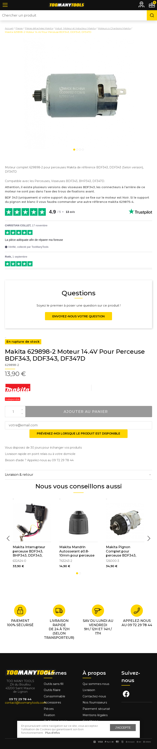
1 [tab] (74, 150)
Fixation (49, 715)
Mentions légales (95, 715)
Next (149, 538)
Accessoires (52, 702)
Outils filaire (52, 690)
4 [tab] (83, 150)
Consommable (54, 696)
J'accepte (123, 727)
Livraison (89, 690)
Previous (8, 538)
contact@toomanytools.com (25, 703)
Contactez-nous (94, 696)
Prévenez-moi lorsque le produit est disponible (78, 433)
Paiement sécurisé (96, 709)
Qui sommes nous (96, 684)
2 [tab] (77, 150)
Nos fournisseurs (95, 702)
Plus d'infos (52, 732)
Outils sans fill (53, 684)
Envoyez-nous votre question (78, 316)
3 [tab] (80, 150)
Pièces (49, 709)
